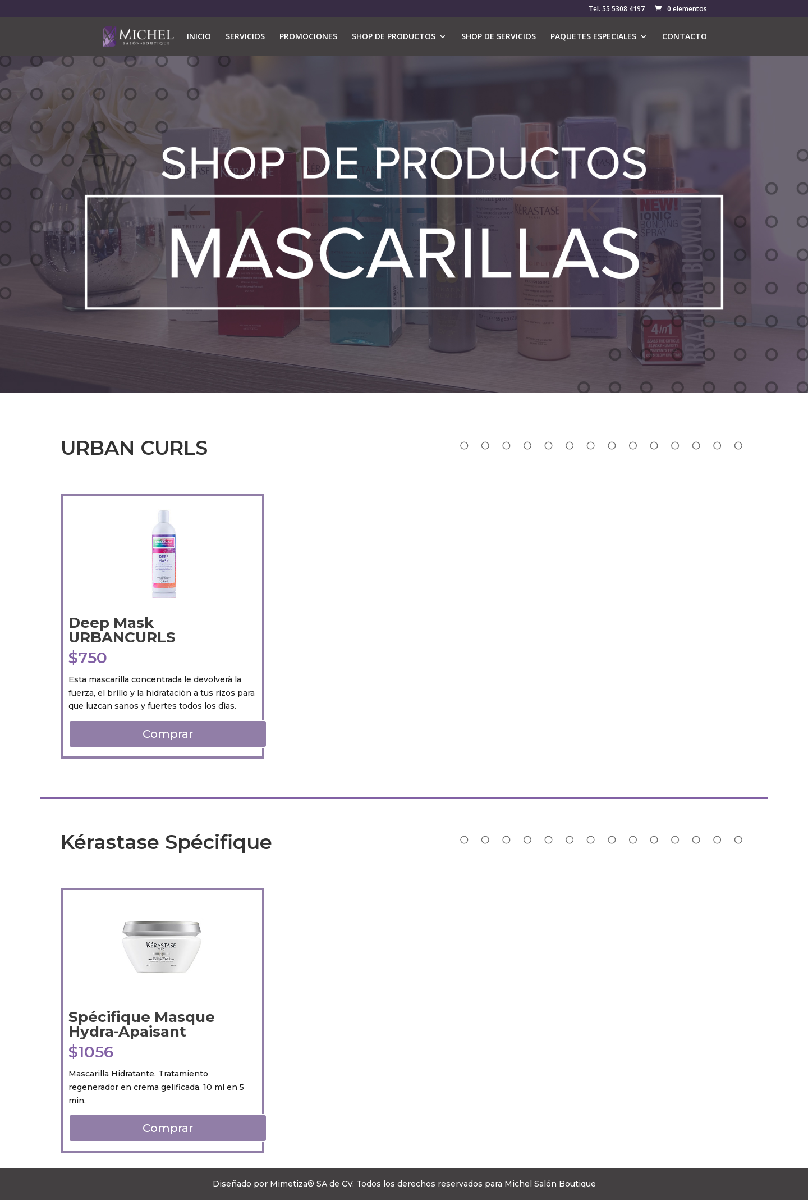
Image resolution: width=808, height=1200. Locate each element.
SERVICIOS (245, 37)
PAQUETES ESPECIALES (593, 37)
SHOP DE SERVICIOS (498, 37)
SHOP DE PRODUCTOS (393, 37)
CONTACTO (684, 37)
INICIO (199, 37)
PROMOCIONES (308, 37)
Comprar (168, 734)
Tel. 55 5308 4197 (617, 9)
